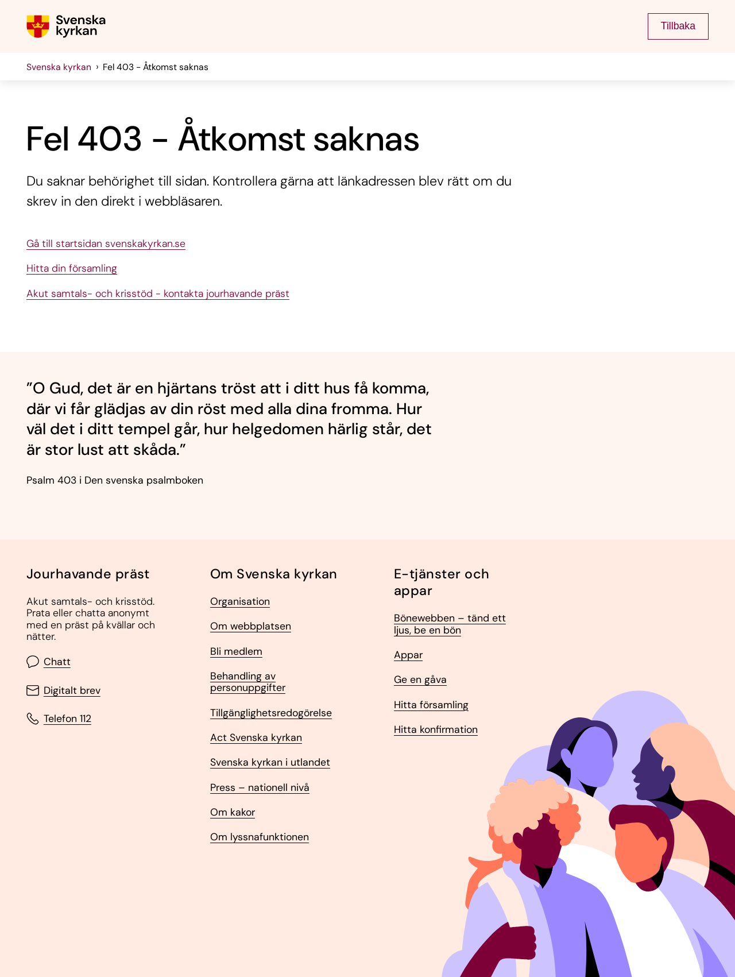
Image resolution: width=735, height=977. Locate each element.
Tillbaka (678, 26)
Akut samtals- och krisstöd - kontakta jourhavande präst (157, 293)
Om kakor (232, 812)
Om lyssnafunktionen (259, 837)
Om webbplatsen (250, 626)
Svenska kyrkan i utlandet (270, 762)
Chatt (48, 661)
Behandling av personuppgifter (247, 682)
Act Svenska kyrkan (256, 737)
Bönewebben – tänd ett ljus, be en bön (450, 624)
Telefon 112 (58, 718)
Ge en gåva (420, 679)
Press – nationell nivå (260, 787)
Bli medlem (236, 651)
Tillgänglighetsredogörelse (271, 713)
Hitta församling (431, 704)
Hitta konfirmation (436, 729)
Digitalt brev (63, 690)
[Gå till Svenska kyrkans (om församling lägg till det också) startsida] (66, 26)
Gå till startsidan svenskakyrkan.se (105, 243)
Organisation (240, 601)
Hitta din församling (71, 268)
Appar (408, 655)
